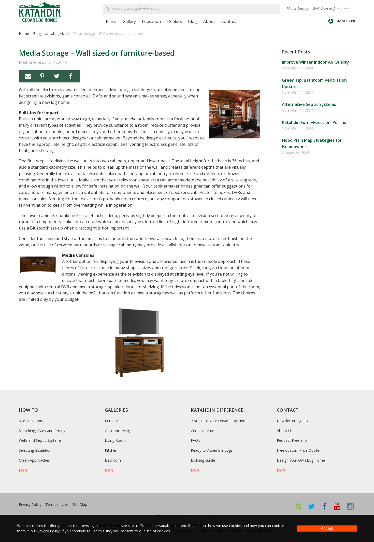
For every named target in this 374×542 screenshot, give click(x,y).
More (23, 470)
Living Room (115, 440)
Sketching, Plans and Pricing (42, 430)
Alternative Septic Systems (309, 104)
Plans (111, 21)
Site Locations (31, 420)
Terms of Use (56, 504)
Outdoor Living (117, 430)
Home (24, 33)
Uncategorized (57, 33)
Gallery (129, 21)
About (209, 21)
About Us (285, 430)
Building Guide (203, 460)
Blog (192, 21)
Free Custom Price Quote (298, 450)
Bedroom (113, 460)
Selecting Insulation (35, 450)
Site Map (79, 504)
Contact (228, 21)
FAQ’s (195, 440)
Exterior (111, 420)
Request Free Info (292, 440)
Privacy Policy (30, 504)
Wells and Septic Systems (40, 440)
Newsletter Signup (292, 420)
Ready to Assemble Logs (212, 450)
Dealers (174, 21)
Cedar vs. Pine (202, 430)
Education (151, 21)
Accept (327, 528)
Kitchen (111, 450)
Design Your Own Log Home (301, 460)
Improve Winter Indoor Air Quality (315, 62)
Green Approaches (34, 460)
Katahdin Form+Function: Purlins (314, 122)
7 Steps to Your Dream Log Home (220, 420)
